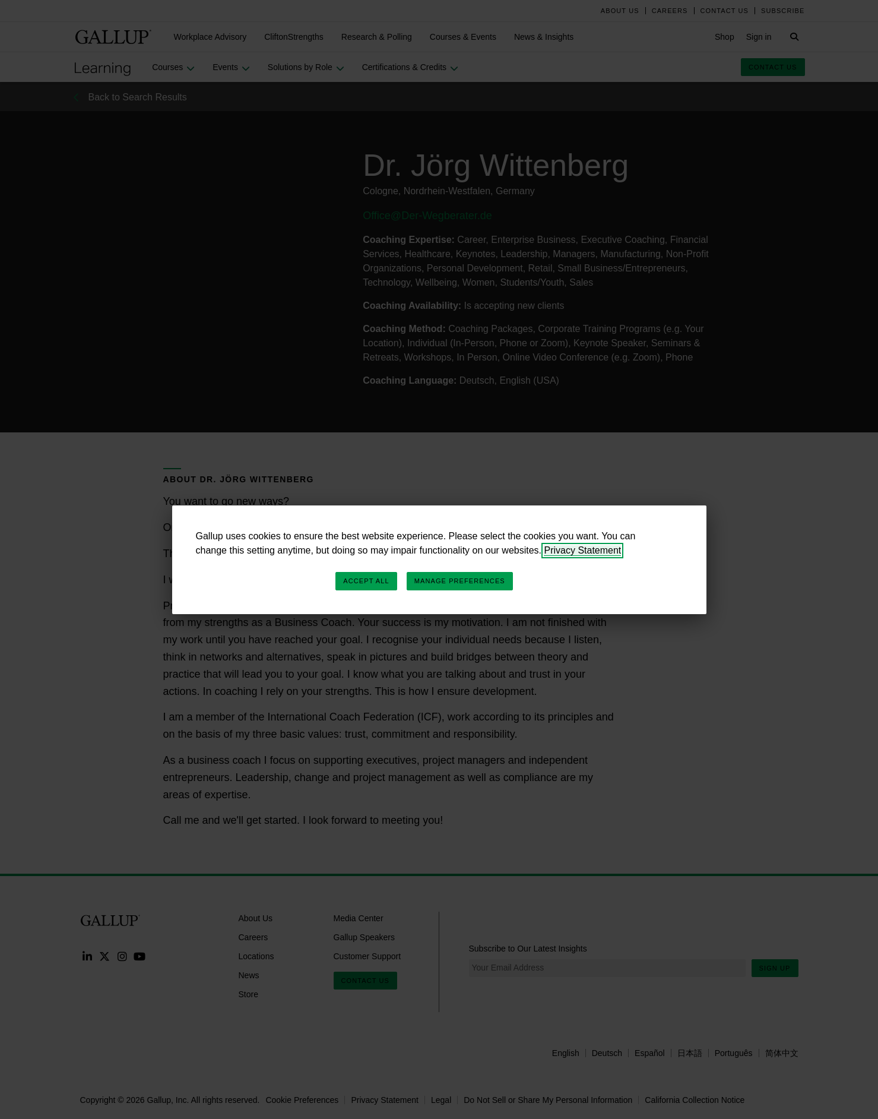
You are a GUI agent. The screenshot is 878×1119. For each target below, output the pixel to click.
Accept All (366, 580)
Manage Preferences (459, 580)
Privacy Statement (582, 550)
